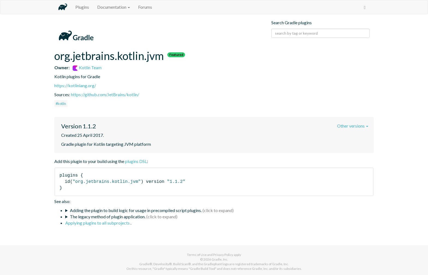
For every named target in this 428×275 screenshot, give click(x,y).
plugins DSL (136, 161)
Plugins (82, 7)
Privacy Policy (223, 255)
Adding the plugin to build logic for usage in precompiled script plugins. (136, 210)
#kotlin (61, 103)
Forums (145, 7)
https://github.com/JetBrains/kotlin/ (105, 94)
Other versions (352, 125)
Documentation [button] (113, 7)
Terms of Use (197, 255)
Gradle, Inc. (220, 259)
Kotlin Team (87, 67)
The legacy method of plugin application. (107, 216)
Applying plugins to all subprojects (97, 222)
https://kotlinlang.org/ (75, 85)
